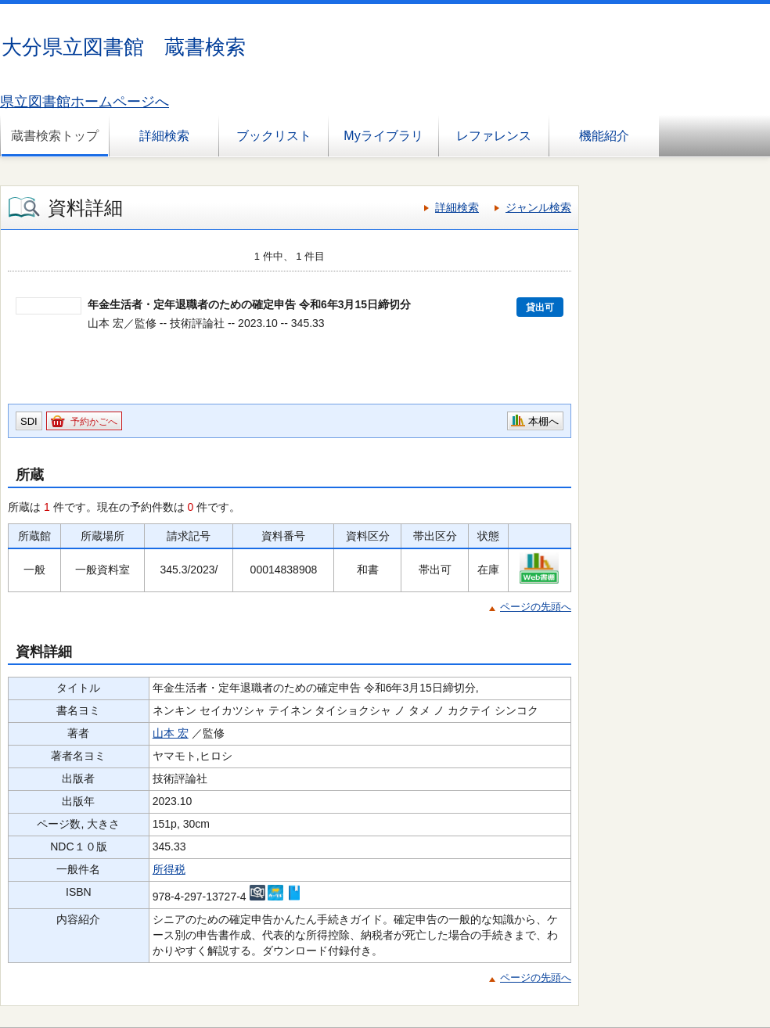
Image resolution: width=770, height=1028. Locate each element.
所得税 (169, 869)
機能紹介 (604, 135)
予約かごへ (93, 421)
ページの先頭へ (535, 607)
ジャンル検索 (538, 207)
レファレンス (493, 135)
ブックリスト (273, 135)
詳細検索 (164, 135)
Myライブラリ (383, 135)
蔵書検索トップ (55, 135)
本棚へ (543, 421)
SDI (29, 421)
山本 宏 (171, 733)
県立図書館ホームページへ (84, 102)
